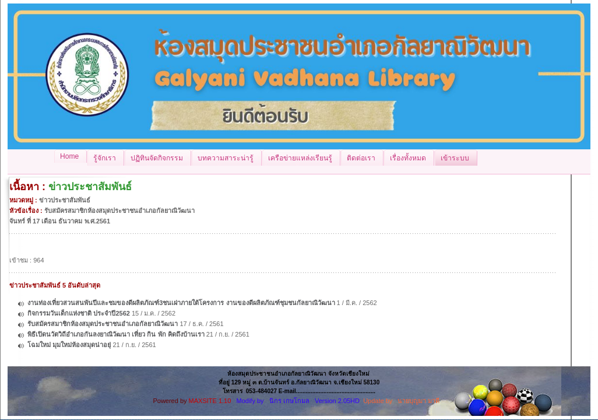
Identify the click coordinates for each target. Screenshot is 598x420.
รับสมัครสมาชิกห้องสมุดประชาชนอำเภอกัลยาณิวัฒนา (102, 323)
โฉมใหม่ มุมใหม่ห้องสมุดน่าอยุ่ (69, 344)
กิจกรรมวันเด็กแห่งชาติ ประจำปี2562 (78, 313)
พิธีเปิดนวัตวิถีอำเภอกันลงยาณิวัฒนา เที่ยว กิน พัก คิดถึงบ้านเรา (115, 334)
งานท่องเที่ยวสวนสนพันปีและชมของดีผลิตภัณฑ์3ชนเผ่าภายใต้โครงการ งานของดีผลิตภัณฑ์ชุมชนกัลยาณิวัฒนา (181, 302)
